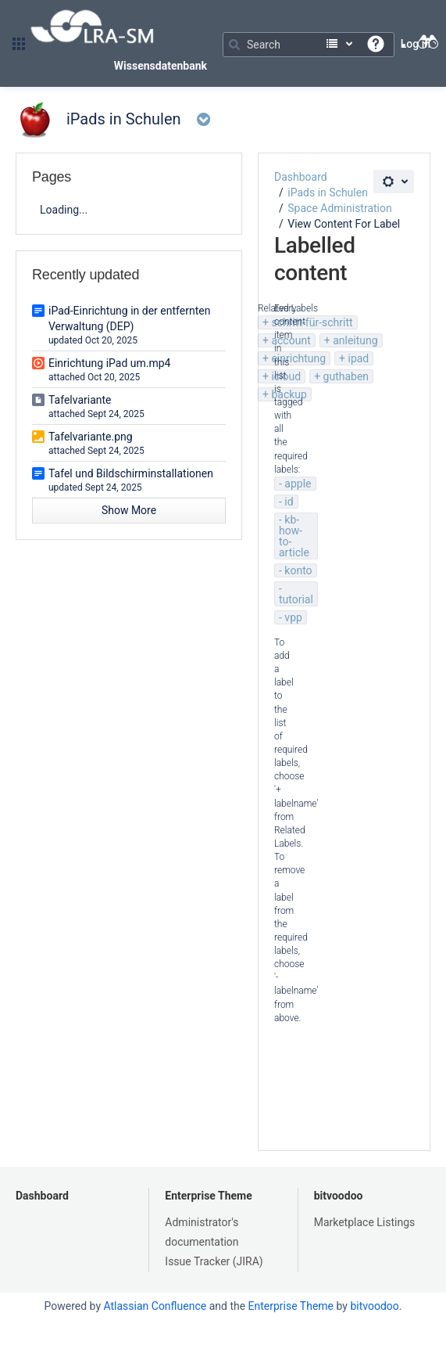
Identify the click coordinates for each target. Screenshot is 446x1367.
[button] (19, 43)
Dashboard (300, 177)
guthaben (346, 376)
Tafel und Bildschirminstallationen (130, 473)
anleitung (355, 340)
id (288, 501)
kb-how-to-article (294, 536)
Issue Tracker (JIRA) (213, 1261)
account (290, 340)
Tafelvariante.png (90, 436)
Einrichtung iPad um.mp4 (109, 363)
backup (288, 394)
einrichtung (298, 358)
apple (297, 483)
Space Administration (339, 208)
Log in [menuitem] (415, 44)
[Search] (308, 44)
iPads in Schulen (327, 192)
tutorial (296, 599)
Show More (129, 510)
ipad (358, 358)
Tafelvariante (80, 400)
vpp (293, 617)
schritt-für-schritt (311, 322)
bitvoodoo (338, 1195)
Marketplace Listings (365, 1222)
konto (298, 570)
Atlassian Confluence (154, 1306)
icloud (286, 376)
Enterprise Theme (208, 1195)
